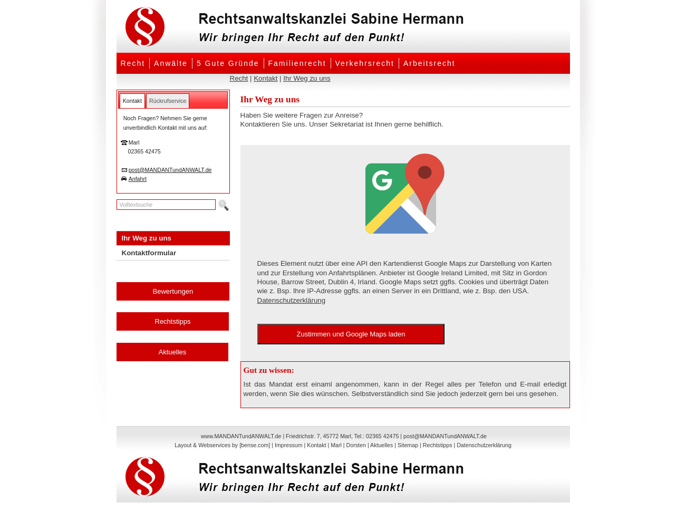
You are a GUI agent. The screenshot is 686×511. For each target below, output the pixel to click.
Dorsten (356, 445)
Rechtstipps (173, 321)
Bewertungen (173, 291)
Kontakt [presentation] (132, 101)
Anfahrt (138, 179)
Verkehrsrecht (364, 63)
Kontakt (265, 78)
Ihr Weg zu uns (306, 78)
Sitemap (408, 445)
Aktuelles (173, 352)
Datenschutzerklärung (291, 300)
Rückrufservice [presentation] (167, 101)
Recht (133, 63)
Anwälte (171, 63)
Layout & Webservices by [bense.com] (222, 445)
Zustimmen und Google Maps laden (351, 334)
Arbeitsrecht (429, 63)
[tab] (132, 100)
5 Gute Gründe (228, 63)
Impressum (289, 445)
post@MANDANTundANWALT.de (170, 170)
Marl (336, 445)
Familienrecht (297, 63)
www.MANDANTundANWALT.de (241, 436)
